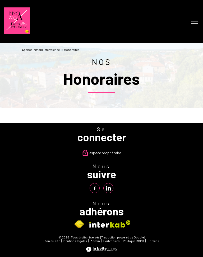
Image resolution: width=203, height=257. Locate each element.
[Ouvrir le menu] (194, 21)
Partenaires (111, 241)
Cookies (153, 241)
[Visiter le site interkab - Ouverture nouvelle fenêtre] (110, 224)
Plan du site (52, 241)
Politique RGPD (133, 241)
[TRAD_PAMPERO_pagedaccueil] (17, 32)
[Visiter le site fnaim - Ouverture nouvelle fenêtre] (79, 224)
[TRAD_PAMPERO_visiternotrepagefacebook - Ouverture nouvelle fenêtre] (95, 188)
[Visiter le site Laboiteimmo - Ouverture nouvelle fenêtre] (101, 250)
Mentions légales (75, 241)
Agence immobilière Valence (41, 49)
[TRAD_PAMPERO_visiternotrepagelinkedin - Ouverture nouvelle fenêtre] (108, 188)
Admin (95, 241)
